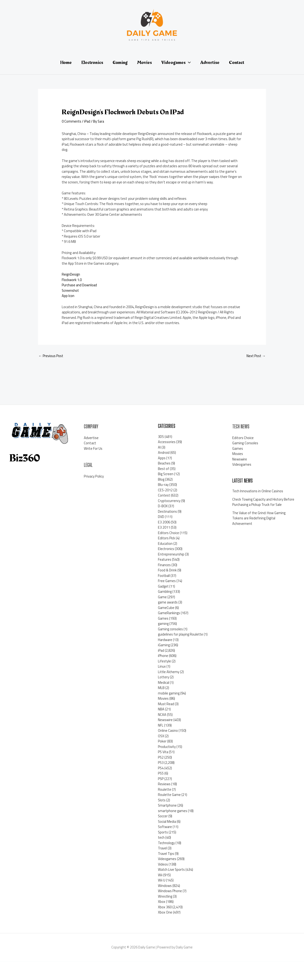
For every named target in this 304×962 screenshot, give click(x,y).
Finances (164, 565)
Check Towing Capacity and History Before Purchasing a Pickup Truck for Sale (259, 505)
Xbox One (165, 912)
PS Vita (163, 752)
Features (165, 559)
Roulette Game (169, 794)
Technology (166, 843)
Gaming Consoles (245, 443)
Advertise (91, 438)
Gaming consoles (170, 629)
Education (165, 543)
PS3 (161, 762)
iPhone (163, 655)
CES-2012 (165, 490)
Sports (163, 832)
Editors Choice (168, 533)
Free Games (167, 581)
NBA (161, 709)
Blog (161, 479)
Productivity (167, 746)
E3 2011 (164, 527)
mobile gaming (169, 693)
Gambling (165, 591)
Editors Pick (167, 538)
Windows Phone (170, 891)
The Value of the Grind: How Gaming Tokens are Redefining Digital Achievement (259, 523)
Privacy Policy (94, 476)
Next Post (256, 356)
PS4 (161, 768)
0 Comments (71, 121)
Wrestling (165, 896)
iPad (87, 121)
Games (163, 618)
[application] (188, 62)
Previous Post (51, 356)
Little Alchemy (169, 672)
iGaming (164, 645)
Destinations (168, 511)
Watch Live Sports (172, 869)
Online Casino (168, 730)
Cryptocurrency (169, 501)
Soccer (163, 816)
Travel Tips (166, 853)
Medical (163, 682)
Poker (162, 741)
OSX (161, 736)
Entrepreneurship (171, 554)
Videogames (167, 859)
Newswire (165, 720)
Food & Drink (167, 570)
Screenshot (70, 290)
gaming (163, 623)
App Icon (68, 295)
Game (162, 597)
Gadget (163, 586)
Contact (90, 443)
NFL (160, 725)
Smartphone (167, 805)
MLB (161, 687)
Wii (160, 875)
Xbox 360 (165, 907)
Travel (162, 848)
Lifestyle (164, 661)
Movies (163, 698)
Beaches (164, 463)
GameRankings (169, 613)
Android (164, 452)
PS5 (161, 773)
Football (164, 575)
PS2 (161, 757)
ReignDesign (71, 274)
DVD (161, 516)
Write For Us (93, 448)
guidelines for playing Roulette (181, 634)
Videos (163, 864)
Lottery (164, 677)
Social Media (167, 821)
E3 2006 (164, 522)
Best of (163, 468)
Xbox (161, 901)
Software (165, 826)
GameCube (166, 607)
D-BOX (163, 506)
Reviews (164, 784)
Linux (162, 666)
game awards (168, 602)
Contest (164, 495)
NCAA (162, 714)
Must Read (166, 704)
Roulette (165, 789)
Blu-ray (163, 484)
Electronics (166, 549)
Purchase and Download (80, 285)
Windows (165, 885)
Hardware (165, 640)
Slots (162, 800)
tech (161, 837)
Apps (162, 458)
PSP (161, 778)
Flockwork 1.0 (72, 279)
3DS (161, 436)
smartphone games (173, 811)
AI (159, 447)
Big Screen (166, 474)
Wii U (161, 880)
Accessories (167, 442)
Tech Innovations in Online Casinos (258, 491)
